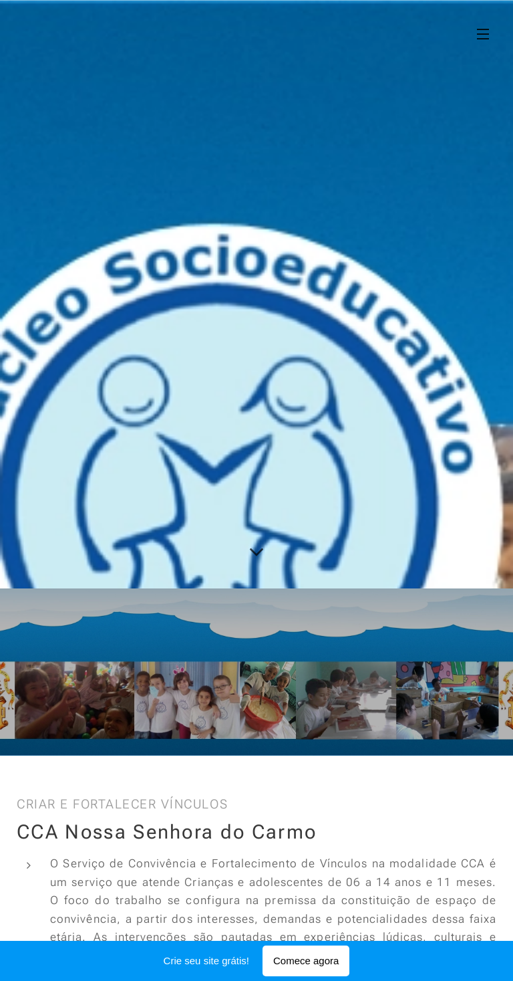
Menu (483, 34)
